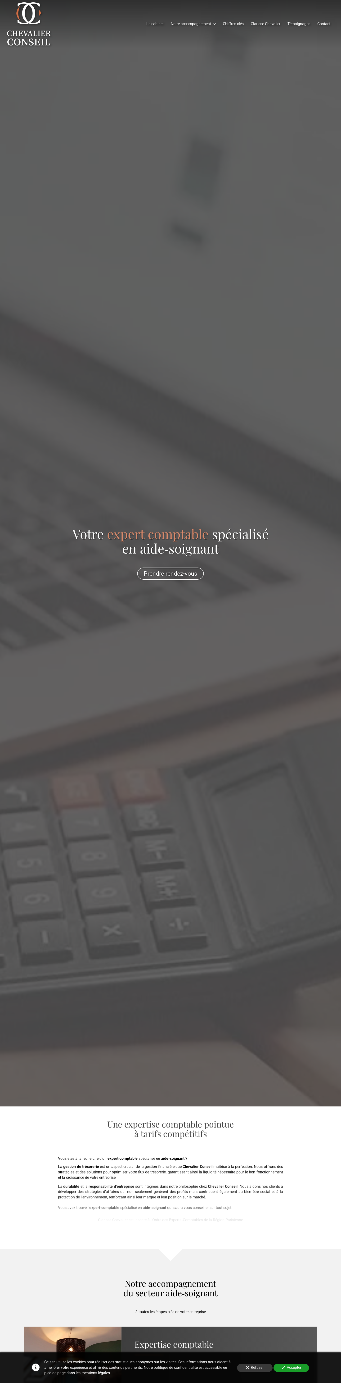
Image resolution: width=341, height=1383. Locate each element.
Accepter (291, 1367)
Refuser (255, 1367)
